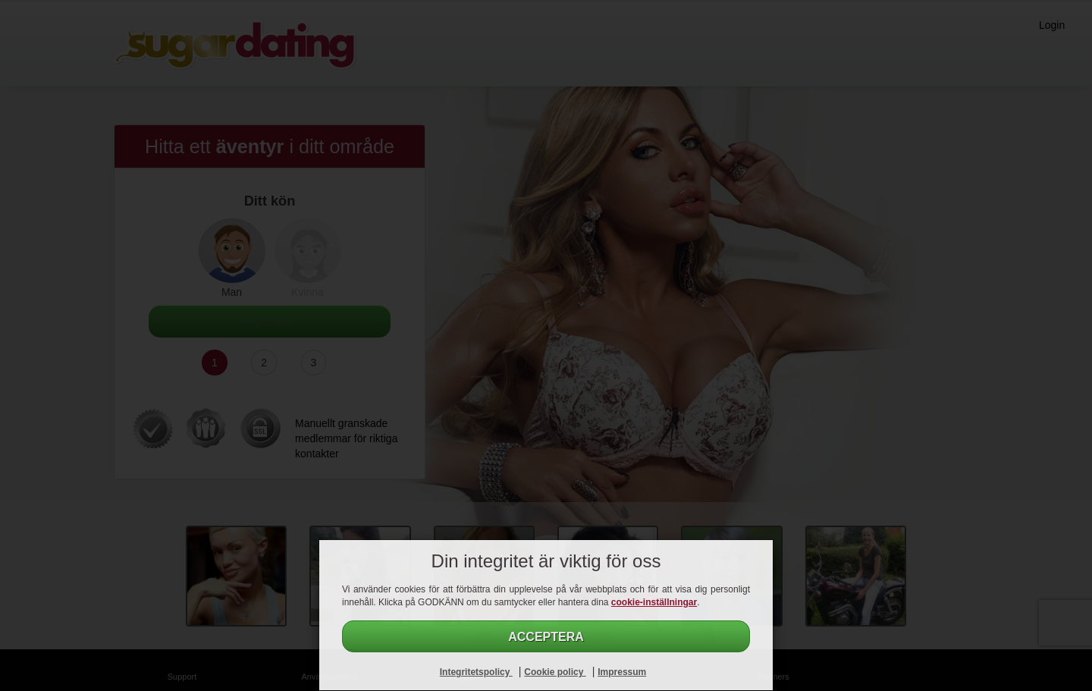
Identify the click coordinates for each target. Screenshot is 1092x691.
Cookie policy (554, 672)
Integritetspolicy (476, 672)
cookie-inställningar (654, 602)
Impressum (622, 672)
